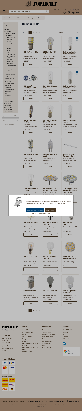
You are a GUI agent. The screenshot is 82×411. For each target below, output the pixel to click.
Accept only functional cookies (35, 210)
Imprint (34, 213)
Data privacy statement (43, 213)
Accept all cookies (50, 210)
